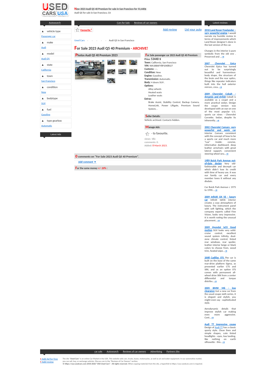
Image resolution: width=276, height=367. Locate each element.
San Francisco (48, 80)
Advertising (156, 351)
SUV (43, 103)
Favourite (86, 30)
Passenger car (48, 36)
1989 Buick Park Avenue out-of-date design (220, 162)
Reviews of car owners (145, 22)
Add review (170, 29)
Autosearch (55, 22)
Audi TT (219, 327)
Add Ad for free (49, 358)
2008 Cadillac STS (215, 257)
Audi (43, 47)
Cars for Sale (123, 22)
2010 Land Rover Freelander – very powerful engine (220, 32)
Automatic (46, 125)
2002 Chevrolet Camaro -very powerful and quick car (220, 129)
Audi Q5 (45, 58)
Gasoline (45, 114)
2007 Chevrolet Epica (220, 63)
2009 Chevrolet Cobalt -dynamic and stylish (220, 95)
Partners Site (173, 351)
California (46, 69)
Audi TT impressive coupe (220, 324)
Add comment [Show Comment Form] (87, 161)
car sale (98, 351)
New (43, 92)
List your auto (193, 29)
